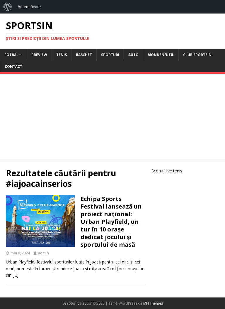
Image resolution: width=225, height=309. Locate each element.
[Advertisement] (112, 118)
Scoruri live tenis (166, 171)
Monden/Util (161, 54)
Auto (133, 54)
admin (43, 253)
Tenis (61, 54)
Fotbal (11, 54)
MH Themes (153, 303)
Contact (13, 66)
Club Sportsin (197, 54)
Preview (39, 54)
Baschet (84, 54)
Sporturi (110, 54)
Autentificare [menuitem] (29, 6)
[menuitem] (7, 7)
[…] (15, 275)
